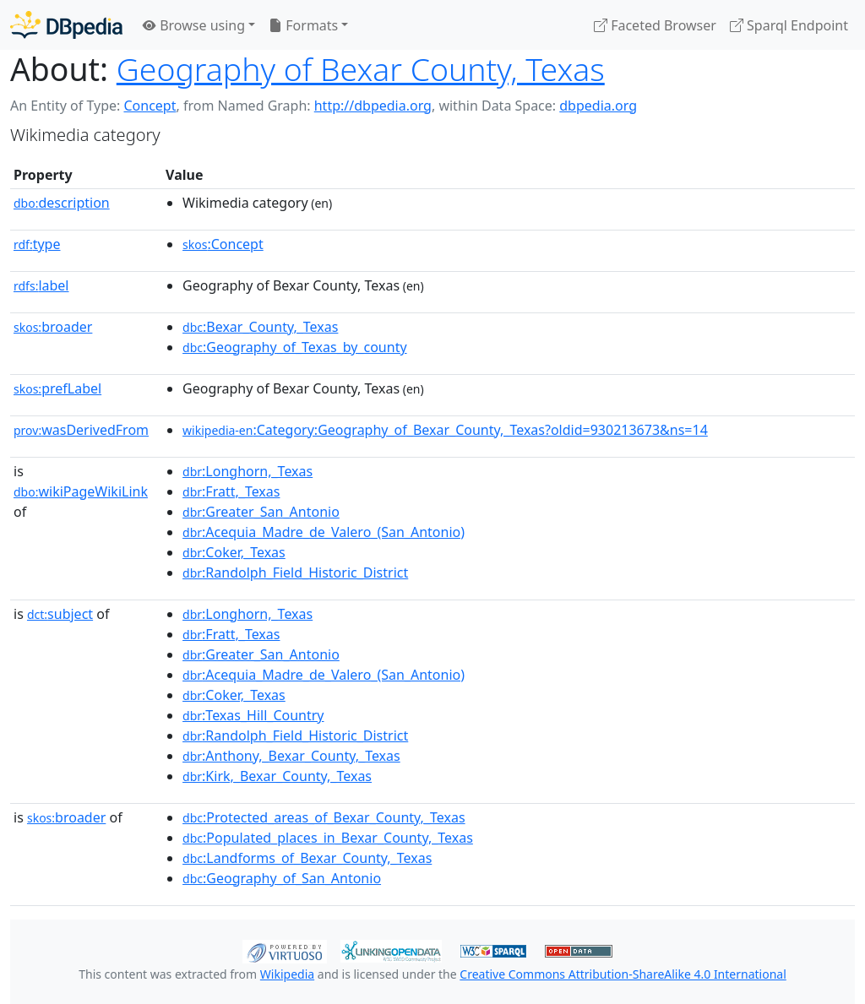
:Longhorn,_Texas (247, 471)
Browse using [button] (194, 25)
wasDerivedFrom (81, 430)
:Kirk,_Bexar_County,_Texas (277, 776)
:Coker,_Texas (234, 552)
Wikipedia (287, 974)
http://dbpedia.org (373, 105)
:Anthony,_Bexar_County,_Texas (291, 755)
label (41, 285)
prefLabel (57, 388)
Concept (149, 105)
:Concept (223, 244)
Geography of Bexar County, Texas (361, 68)
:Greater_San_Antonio (261, 511)
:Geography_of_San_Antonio (281, 878)
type (37, 244)
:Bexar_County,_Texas (260, 326)
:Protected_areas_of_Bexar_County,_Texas (323, 817)
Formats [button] (303, 25)
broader (53, 326)
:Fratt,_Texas (231, 491)
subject (60, 614)
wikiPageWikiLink (81, 491)
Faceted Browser (655, 25)
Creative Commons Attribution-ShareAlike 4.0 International (623, 974)
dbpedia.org (598, 105)
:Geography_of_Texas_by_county (294, 347)
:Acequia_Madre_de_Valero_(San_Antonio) (323, 532)
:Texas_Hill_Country (253, 715)
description (62, 202)
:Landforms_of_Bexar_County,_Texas (307, 858)
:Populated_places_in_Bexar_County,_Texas (327, 837)
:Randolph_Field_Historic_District (295, 572)
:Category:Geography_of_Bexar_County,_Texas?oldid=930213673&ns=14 (445, 430)
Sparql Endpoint (789, 25)
